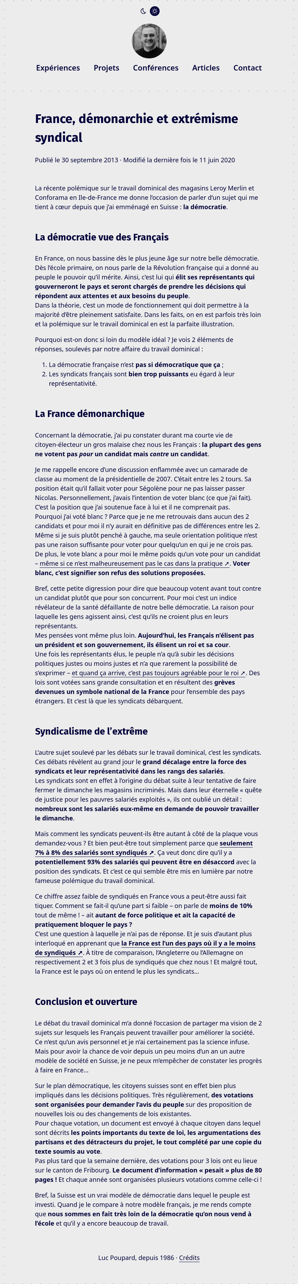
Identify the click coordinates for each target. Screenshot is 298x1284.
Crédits (189, 1257)
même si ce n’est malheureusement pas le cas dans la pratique (134, 563)
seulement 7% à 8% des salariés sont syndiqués (144, 848)
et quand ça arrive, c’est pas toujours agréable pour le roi (158, 673)
